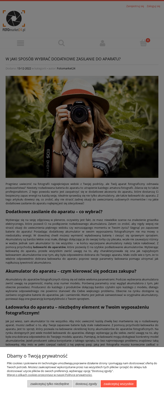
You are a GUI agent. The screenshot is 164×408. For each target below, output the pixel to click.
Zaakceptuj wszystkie (119, 384)
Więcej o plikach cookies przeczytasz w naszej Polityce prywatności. (49, 375)
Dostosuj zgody (86, 384)
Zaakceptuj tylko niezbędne (49, 384)
